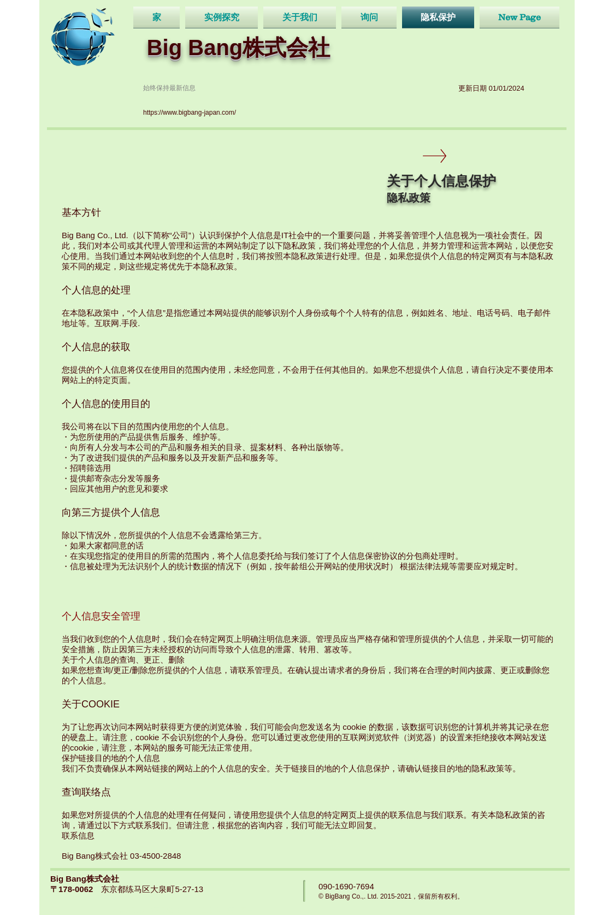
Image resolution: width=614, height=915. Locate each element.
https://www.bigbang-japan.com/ (189, 112)
